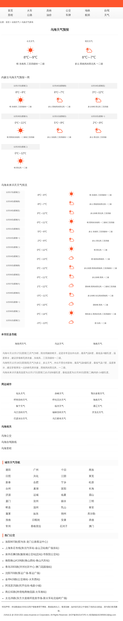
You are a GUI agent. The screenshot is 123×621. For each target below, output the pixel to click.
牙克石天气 (97, 412)
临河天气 (59, 406)
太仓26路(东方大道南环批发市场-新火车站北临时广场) (36, 598)
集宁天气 (20, 406)
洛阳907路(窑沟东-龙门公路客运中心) (26, 541)
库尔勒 (91, 513)
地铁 (87, 10)
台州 (8, 488)
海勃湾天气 (20, 343)
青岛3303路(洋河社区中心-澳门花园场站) (28, 566)
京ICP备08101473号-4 (78, 615)
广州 (35, 469)
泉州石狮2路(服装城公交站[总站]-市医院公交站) (32, 554)
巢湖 (35, 488)
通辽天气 (97, 406)
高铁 (49, 10)
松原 (91, 482)
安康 (63, 520)
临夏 (63, 494)
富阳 (63, 488)
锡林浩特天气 (59, 412)
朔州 (63, 513)
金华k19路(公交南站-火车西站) (22, 579)
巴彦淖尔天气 (20, 418)
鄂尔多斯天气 (97, 393)
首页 (10, 10)
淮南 (8, 520)
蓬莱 (8, 513)
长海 (91, 488)
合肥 (35, 482)
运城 (35, 494)
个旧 (63, 469)
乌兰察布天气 (59, 418)
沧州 (35, 501)
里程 (10, 15)
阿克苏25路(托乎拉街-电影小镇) (23, 585)
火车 (29, 10)
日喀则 (36, 520)
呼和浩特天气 (20, 399)
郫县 (8, 507)
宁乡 (63, 482)
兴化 (35, 476)
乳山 (63, 507)
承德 (91, 520)
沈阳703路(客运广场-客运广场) (22, 573)
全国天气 (16, 22)
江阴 (63, 476)
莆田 (8, 469)
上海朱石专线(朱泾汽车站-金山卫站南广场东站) (32, 548)
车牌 (68, 15)
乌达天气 (59, 343)
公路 (29, 15)
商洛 (91, 469)
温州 (35, 507)
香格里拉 (36, 526)
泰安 (91, 507)
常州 (8, 526)
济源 (8, 494)
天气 (106, 15)
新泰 (8, 482)
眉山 (91, 494)
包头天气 (20, 393)
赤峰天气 (59, 393)
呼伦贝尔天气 (59, 399)
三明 (91, 501)
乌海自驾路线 (9, 442)
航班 (87, 15)
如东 (35, 513)
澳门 (91, 526)
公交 (68, 10)
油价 (49, 15)
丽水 (63, 501)
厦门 (8, 501)
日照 (8, 476)
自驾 (106, 10)
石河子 (64, 526)
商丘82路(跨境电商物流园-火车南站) (26, 591)
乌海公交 (6, 435)
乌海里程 (6, 448)
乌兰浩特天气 (20, 412)
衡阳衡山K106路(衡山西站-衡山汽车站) (27, 560)
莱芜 (91, 476)
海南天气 (97, 343)
